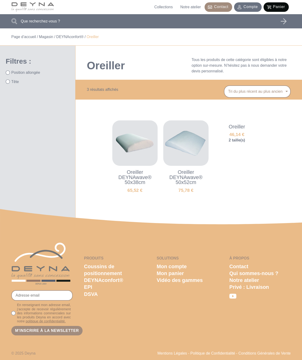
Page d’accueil (23, 37)
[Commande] (257, 91)
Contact (221, 7)
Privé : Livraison (249, 287)
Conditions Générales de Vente (265, 353)
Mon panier (170, 273)
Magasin (46, 37)
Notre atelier (190, 7)
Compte (250, 7)
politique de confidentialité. (46, 321)
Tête (15, 82)
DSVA (91, 294)
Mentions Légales (172, 353)
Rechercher (284, 21)
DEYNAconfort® (70, 37)
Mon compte (172, 266)
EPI (88, 287)
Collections (163, 7)
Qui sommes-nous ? (253, 273)
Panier (279, 7)
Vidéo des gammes (180, 280)
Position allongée (25, 72)
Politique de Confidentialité (212, 353)
